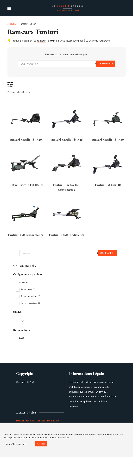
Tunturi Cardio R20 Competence (66, 197)
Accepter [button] (41, 443)
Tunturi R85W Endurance (66, 251)
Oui (21, 340)
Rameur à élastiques (30, 316)
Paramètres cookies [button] (15, 444)
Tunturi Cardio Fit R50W (25, 197)
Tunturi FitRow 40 (107, 194)
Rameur (23, 302)
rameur (41, 41)
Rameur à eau (28, 309)
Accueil (11, 24)
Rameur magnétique (30, 323)
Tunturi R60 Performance (25, 251)
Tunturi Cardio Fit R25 (66, 144)
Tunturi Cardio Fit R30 (107, 144)
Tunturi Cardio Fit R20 (25, 144)
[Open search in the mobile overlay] (66, 64)
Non (21, 358)
